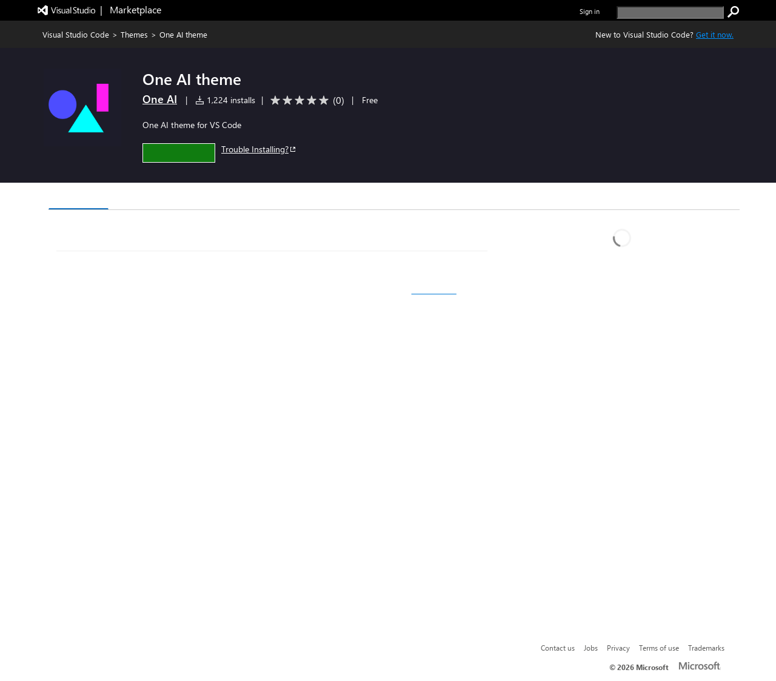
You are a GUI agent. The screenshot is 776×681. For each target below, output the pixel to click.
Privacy (618, 647)
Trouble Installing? (259, 149)
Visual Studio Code (75, 34)
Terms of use (659, 647)
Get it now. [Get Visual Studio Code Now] (715, 34)
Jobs (591, 647)
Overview (78, 197)
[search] (670, 12)
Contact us (558, 647)
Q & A (217, 197)
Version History (152, 197)
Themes (134, 34)
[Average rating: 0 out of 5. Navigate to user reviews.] (305, 100)
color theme (434, 290)
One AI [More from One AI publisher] (159, 99)
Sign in (590, 11)
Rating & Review (284, 197)
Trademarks (706, 647)
